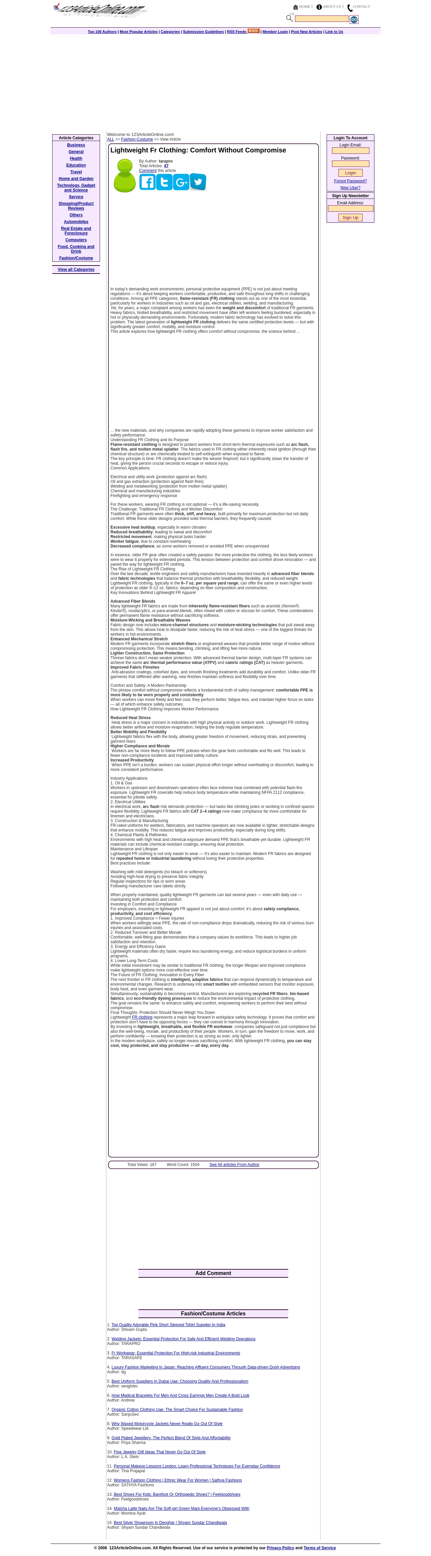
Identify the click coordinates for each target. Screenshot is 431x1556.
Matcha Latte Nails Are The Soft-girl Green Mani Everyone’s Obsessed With (181, 1508)
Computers (76, 240)
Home (304, 6)
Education (76, 165)
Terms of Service (320, 1548)
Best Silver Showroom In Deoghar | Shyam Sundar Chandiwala (170, 1522)
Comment (148, 170)
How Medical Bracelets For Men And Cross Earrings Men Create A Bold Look (180, 1395)
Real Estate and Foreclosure (76, 231)
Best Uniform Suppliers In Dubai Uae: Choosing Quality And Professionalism (179, 1381)
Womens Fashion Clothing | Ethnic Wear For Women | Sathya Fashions (178, 1480)
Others (76, 215)
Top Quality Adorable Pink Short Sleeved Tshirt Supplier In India (168, 1324)
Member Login (275, 32)
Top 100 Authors (102, 32)
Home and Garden (76, 178)
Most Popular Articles (139, 32)
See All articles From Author (234, 1164)
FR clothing (142, 1017)
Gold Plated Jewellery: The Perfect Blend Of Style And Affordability (171, 1438)
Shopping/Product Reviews (76, 206)
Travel (76, 172)
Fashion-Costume (137, 139)
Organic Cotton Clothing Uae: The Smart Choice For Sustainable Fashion (177, 1409)
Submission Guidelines (203, 32)
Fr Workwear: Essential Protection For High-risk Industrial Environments (175, 1353)
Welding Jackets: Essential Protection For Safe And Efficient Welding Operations (183, 1339)
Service (76, 196)
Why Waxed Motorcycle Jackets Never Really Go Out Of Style (167, 1423)
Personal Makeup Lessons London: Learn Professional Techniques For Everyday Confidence (197, 1466)
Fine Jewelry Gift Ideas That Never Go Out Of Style (160, 1452)
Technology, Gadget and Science (76, 187)
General (76, 151)
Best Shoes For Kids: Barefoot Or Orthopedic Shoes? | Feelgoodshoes (177, 1494)
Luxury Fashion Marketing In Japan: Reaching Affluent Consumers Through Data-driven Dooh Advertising (205, 1367)
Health (76, 158)
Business (76, 145)
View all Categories (76, 269)
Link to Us (334, 32)
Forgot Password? (350, 181)
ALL (110, 139)
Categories (170, 32)
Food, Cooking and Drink (76, 249)
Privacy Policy (280, 1548)
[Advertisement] (215, 81)
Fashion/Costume (76, 258)
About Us (332, 6)
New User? (350, 187)
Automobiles (76, 221)
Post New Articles (306, 32)
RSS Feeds (243, 32)
